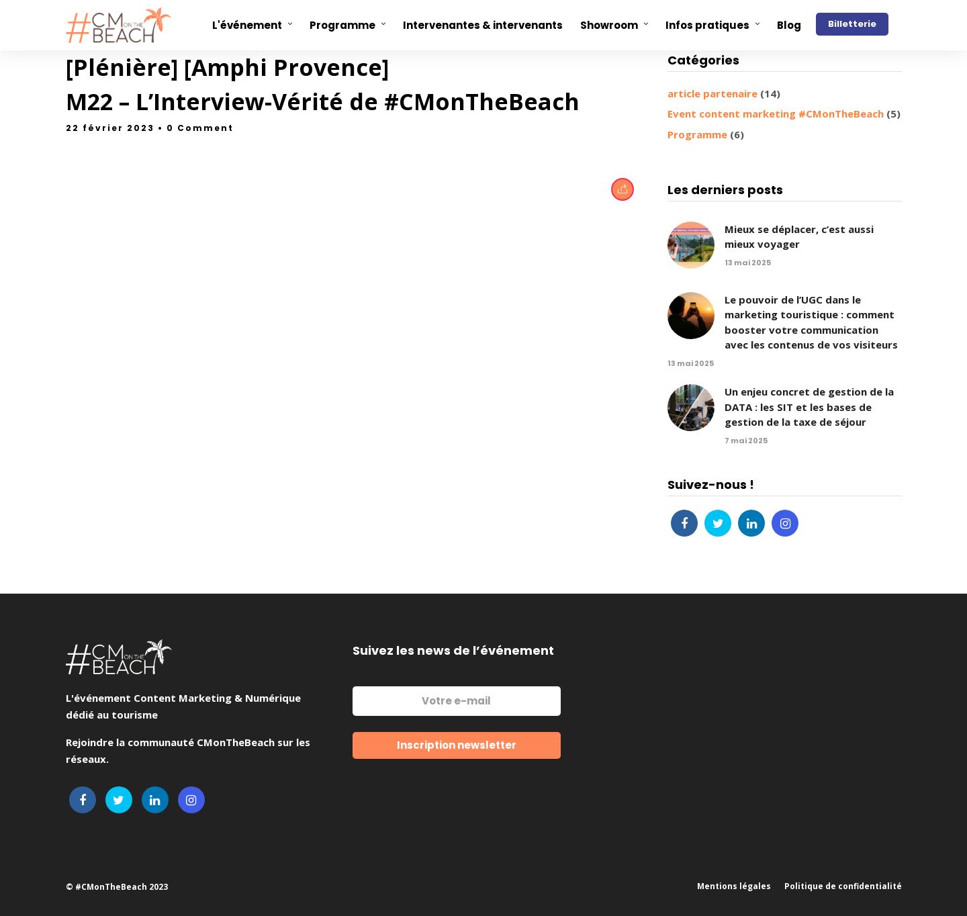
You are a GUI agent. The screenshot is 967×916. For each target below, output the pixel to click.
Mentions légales (734, 886)
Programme (697, 134)
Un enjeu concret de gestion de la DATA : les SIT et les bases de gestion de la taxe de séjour (809, 406)
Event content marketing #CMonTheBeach (775, 113)
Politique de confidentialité (843, 886)
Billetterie (852, 23)
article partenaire (712, 93)
